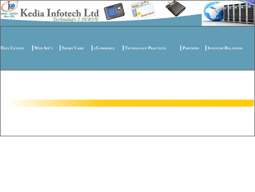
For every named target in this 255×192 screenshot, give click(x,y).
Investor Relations (225, 48)
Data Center (12, 48)
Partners (191, 48)
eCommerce (104, 48)
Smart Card (73, 48)
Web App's (43, 48)
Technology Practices (145, 48)
